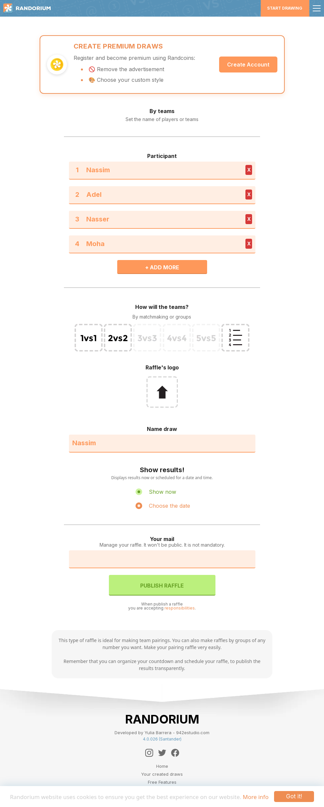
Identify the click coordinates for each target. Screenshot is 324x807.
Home (162, 766)
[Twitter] (162, 753)
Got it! (294, 796)
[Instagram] (149, 753)
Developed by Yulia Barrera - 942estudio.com (162, 732)
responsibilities (179, 607)
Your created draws (162, 774)
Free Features (162, 782)
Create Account (248, 64)
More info (255, 797)
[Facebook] (175, 753)
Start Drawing (284, 8)
